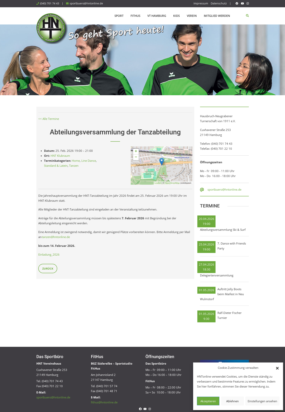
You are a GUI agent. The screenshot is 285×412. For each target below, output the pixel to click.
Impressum (201, 3)
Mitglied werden (217, 16)
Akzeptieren (208, 401)
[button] (277, 368)
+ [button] (136, 151)
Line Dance (88, 161)
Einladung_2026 (49, 254)
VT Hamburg (156, 16)
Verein (192, 16)
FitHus (135, 16)
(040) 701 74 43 (49, 3)
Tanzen (73, 165)
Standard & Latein (56, 165)
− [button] (136, 157)
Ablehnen (232, 401)
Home (76, 161)
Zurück (47, 268)
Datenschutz (219, 3)
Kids (176, 16)
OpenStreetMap (172, 183)
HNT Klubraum (60, 156)
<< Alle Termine (48, 119)
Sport (118, 16)
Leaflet (158, 183)
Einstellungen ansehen (262, 401)
